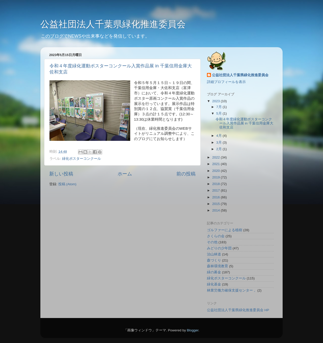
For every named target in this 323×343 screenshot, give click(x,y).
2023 (216, 101)
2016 (216, 197)
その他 (212, 242)
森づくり (214, 260)
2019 (216, 177)
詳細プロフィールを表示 (226, 82)
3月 (219, 142)
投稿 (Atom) (67, 184)
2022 (216, 157)
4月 (219, 136)
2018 (216, 184)
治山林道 (214, 254)
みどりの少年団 (219, 248)
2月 (219, 149)
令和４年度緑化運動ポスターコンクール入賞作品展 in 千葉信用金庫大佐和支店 (244, 123)
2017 (216, 190)
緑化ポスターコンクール (81, 159)
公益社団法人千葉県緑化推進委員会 (113, 24)
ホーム (125, 173)
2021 (216, 164)
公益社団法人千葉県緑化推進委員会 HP (238, 310)
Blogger (192, 330)
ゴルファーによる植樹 (224, 230)
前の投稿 (186, 173)
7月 (219, 107)
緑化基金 (214, 284)
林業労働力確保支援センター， (231, 290)
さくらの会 (216, 236)
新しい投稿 (61, 173)
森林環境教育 (217, 266)
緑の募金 (214, 272)
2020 (216, 171)
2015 (216, 204)
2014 (216, 210)
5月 (219, 113)
